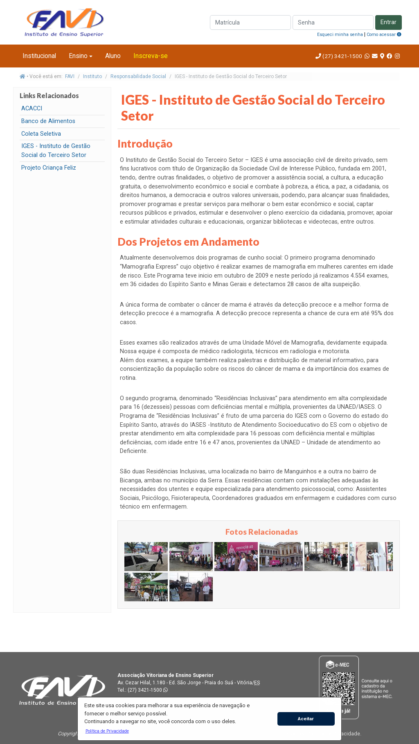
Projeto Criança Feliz (48, 167)
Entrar (388, 22)
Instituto (92, 76)
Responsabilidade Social (138, 76)
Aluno (113, 56)
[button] (107, 731)
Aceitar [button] (306, 719)
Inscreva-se (150, 56)
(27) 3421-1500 (342, 56)
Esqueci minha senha (340, 34)
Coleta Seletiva (41, 133)
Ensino (78, 56)
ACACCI (31, 108)
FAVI (69, 76)
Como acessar (384, 34)
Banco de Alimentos (48, 121)
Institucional (39, 56)
